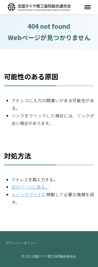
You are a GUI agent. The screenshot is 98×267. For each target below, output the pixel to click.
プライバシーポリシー (21, 243)
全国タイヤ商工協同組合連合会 (39, 7)
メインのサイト (26, 194)
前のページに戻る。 (30, 187)
